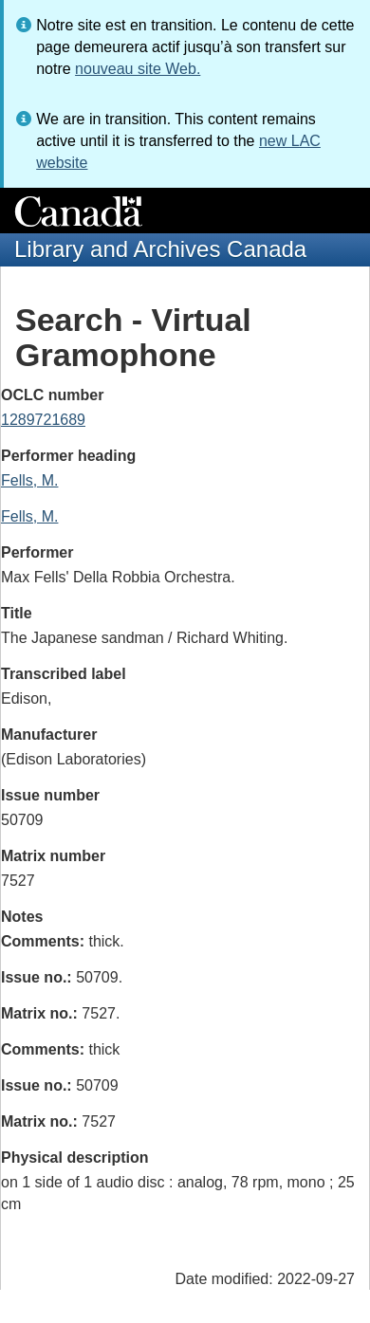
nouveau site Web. (137, 69)
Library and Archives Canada (160, 249)
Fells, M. (29, 480)
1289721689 (43, 420)
